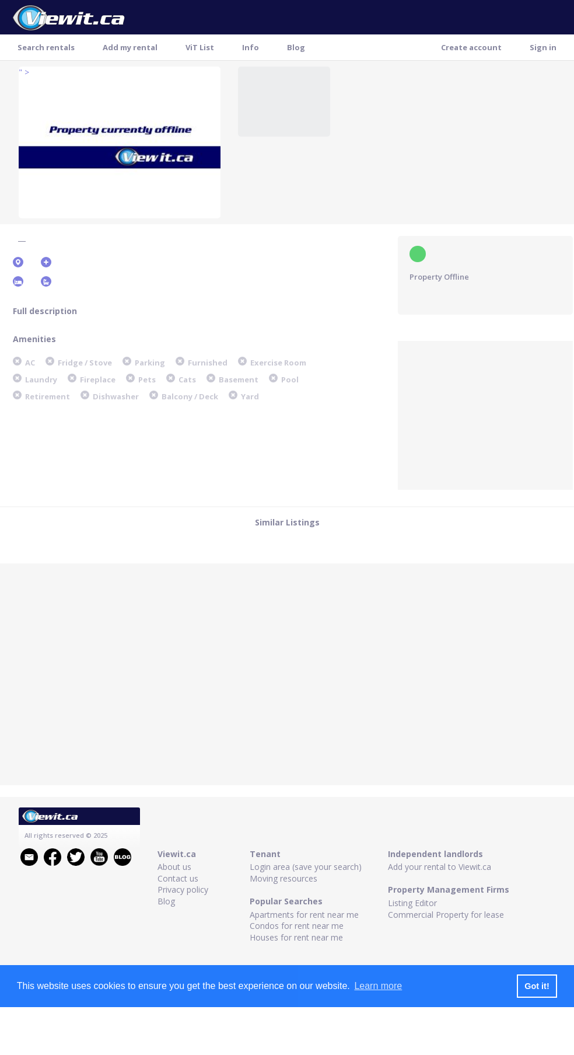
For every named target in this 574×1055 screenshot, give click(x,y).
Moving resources (283, 878)
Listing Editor (412, 902)
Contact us (178, 878)
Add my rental (130, 47)
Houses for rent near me (296, 937)
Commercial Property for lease (446, 914)
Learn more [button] (378, 986)
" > (24, 72)
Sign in (543, 47)
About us (174, 866)
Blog (296, 47)
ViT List (200, 47)
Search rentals (46, 47)
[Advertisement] (485, 414)
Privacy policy (183, 889)
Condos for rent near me (297, 925)
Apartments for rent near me (304, 914)
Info (250, 47)
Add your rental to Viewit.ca (439, 866)
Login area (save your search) (306, 866)
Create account (471, 47)
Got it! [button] (536, 986)
